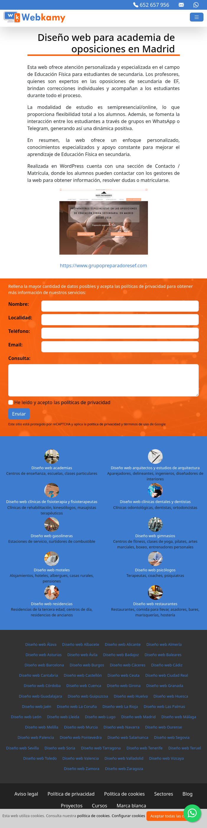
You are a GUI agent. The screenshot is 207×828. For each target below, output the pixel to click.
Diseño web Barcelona (44, 665)
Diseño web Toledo (40, 758)
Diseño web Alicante (123, 644)
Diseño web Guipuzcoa (88, 696)
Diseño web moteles (52, 570)
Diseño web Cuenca (83, 685)
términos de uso (136, 424)
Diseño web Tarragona (101, 748)
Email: (15, 344)
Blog (187, 794)
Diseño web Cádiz (166, 665)
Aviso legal (26, 794)
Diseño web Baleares (162, 654)
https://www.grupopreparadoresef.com (103, 265)
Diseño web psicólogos (155, 570)
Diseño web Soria (60, 748)
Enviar (19, 414)
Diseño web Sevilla (22, 748)
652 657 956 (151, 4)
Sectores (163, 794)
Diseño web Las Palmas (164, 706)
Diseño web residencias (52, 603)
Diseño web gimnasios (155, 535)
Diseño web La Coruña (77, 706)
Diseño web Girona (124, 685)
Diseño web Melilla (41, 727)
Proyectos (71, 805)
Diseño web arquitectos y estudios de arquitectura (155, 467)
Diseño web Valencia (80, 758)
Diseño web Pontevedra (81, 737)
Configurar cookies (128, 815)
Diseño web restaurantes (155, 603)
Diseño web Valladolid (124, 758)
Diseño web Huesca (171, 696)
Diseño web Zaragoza (124, 768)
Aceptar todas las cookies (172, 816)
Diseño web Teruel (184, 748)
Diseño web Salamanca (128, 737)
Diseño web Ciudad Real (166, 675)
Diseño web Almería (164, 644)
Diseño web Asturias (44, 654)
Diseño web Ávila (82, 654)
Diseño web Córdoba (42, 685)
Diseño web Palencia (35, 737)
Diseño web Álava (40, 644)
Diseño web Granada (164, 685)
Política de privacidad (71, 794)
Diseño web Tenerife (144, 748)
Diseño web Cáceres (127, 665)
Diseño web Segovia (172, 737)
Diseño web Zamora (81, 768)
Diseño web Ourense (163, 727)
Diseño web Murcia (81, 727)
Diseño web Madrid (138, 716)
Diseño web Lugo (100, 716)
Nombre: (18, 304)
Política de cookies (124, 794)
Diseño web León (26, 716)
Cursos (99, 805)
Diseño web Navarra (122, 727)
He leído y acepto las (62, 402)
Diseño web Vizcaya (166, 758)
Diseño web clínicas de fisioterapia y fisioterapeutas (51, 501)
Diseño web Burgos (87, 665)
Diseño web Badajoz (121, 654)
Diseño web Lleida (63, 716)
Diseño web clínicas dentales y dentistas (155, 501)
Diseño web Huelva (131, 696)
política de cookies (93, 815)
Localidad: (20, 317)
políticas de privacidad (85, 402)
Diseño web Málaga (178, 716)
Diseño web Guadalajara (40, 696)
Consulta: (19, 358)
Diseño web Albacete (80, 644)
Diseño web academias (51, 467)
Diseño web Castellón (83, 675)
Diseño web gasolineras (52, 535)
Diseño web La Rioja (120, 706)
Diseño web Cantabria (38, 675)
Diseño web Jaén (36, 706)
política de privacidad (103, 424)
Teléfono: (19, 331)
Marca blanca (131, 805)
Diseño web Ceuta (123, 675)
